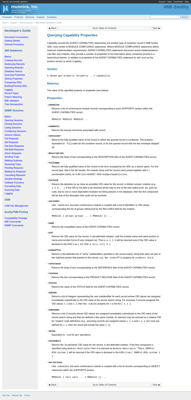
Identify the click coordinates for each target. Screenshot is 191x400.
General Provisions (14, 44)
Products (18, 17)
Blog (187, 2)
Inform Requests (13, 153)
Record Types (12, 93)
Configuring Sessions (15, 131)
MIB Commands (13, 221)
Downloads (178, 2)
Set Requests (11, 142)
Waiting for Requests (15, 171)
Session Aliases (13, 135)
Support (41, 17)
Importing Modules (14, 67)
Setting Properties (14, 78)
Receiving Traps (13, 164)
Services (30, 17)
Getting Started (12, 41)
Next (155, 28)
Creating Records (13, 60)
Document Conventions (16, 37)
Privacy (27, 391)
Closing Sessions (13, 124)
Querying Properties (15, 75)
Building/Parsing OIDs (16, 86)
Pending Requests (14, 168)
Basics (8, 56)
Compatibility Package (16, 218)
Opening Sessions (14, 120)
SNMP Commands (14, 225)
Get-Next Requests (14, 146)
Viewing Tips (17, 391)
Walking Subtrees (13, 160)
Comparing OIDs (13, 82)
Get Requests (12, 138)
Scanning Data (12, 190)
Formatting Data (13, 186)
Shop (169, 2)
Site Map (6, 391)
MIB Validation (12, 100)
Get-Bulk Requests (14, 149)
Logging (9, 89)
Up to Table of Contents (104, 28)
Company (52, 17)
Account (162, 2)
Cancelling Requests (15, 175)
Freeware (7, 17)
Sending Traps (12, 157)
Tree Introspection (14, 104)
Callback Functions (14, 182)
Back (53, 28)
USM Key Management (16, 206)
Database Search (13, 71)
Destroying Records (15, 64)
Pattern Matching (13, 97)
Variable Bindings (13, 179)
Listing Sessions (13, 127)
